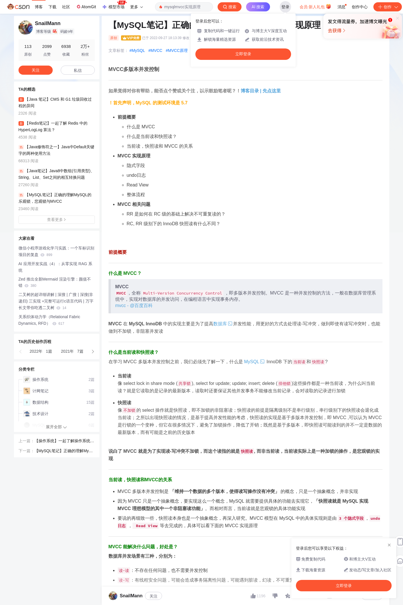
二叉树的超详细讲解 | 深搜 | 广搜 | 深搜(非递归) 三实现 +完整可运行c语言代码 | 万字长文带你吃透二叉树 (56, 301)
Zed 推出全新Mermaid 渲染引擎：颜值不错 (55, 282)
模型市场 (114, 5)
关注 (153, 596)
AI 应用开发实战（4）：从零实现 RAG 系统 (55, 267)
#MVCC (155, 50)
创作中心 (360, 7)
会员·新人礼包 (315, 6)
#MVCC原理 (177, 50)
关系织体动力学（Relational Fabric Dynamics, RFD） (49, 320)
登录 (285, 7)
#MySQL (137, 50)
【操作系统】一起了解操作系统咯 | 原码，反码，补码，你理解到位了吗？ (64, 441)
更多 (136, 7)
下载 (52, 7)
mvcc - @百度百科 (134, 305)
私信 (78, 70)
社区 (66, 7)
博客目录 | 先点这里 (261, 90)
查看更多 (56, 219)
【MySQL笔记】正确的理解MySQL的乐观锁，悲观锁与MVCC (64, 451)
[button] (21, 351)
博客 (39, 7)
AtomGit (86, 6)
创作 (388, 7)
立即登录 (243, 54)
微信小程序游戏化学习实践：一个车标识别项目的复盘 (56, 251)
